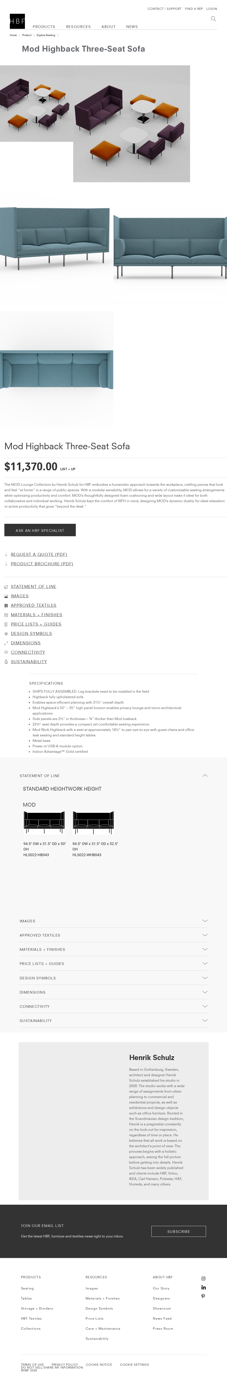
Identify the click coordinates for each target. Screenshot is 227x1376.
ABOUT (109, 26)
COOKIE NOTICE (99, 1364)
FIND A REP (194, 8)
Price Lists (95, 1318)
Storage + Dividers (37, 1308)
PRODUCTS (44, 26)
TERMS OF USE (32, 1364)
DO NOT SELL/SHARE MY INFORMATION (52, 1367)
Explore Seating (46, 35)
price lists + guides (42, 963)
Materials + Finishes (43, 949)
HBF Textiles (31, 1318)
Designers (161, 1298)
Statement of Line (40, 776)
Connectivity (35, 1006)
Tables (26, 1298)
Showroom (162, 1308)
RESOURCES (78, 26)
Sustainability (97, 1338)
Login (211, 8)
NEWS (132, 26)
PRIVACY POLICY (65, 1364)
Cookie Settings (134, 1364)
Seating (27, 1288)
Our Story (161, 1288)
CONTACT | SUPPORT (165, 8)
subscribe (178, 1231)
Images (28, 921)
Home (13, 35)
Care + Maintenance (103, 1328)
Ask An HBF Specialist (40, 530)
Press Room (163, 1328)
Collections (31, 1328)
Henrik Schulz (151, 1058)
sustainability (36, 1021)
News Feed (162, 1318)
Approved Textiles (40, 935)
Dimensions (33, 992)
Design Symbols (38, 978)
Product (26, 35)
